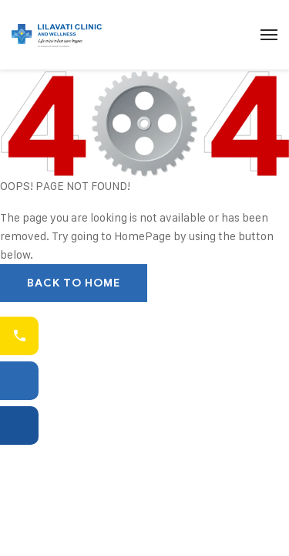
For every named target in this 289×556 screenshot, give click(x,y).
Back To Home (73, 283)
